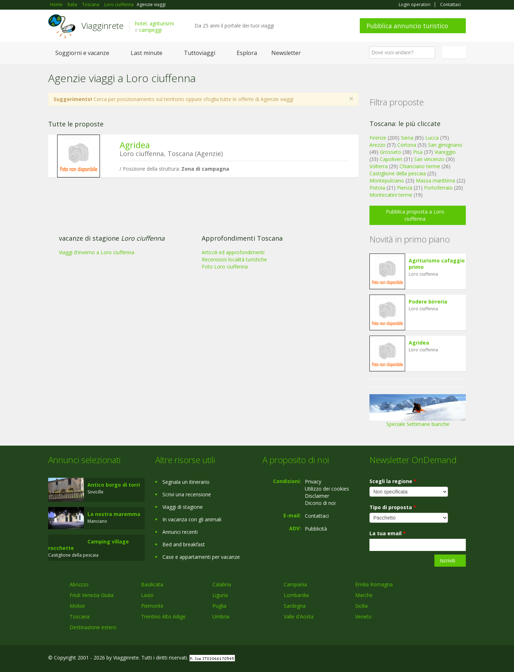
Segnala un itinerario (186, 481)
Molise (77, 605)
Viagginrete (102, 25)
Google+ (427, 658)
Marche (364, 595)
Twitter (445, 658)
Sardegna (295, 605)
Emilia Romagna (374, 584)
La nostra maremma (113, 514)
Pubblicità (316, 528)
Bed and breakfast (183, 544)
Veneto (363, 616)
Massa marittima (435, 180)
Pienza (404, 187)
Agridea (135, 145)
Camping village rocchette (88, 544)
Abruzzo (79, 584)
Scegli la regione (393, 481)
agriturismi (162, 23)
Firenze (377, 137)
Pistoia (377, 187)
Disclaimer (317, 495)
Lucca (432, 137)
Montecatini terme (390, 194)
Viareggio (445, 152)
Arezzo (377, 144)
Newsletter (286, 53)
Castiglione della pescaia (397, 173)
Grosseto (390, 152)
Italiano (455, 52)
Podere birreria (428, 301)
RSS (462, 658)
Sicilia (361, 605)
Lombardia (296, 595)
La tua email (387, 533)
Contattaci (450, 4)
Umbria (220, 616)
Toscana (80, 616)
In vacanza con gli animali (191, 519)
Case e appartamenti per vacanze (201, 556)
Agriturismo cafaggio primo (437, 263)
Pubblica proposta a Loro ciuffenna (415, 215)
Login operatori (414, 4)
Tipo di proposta (392, 507)
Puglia (219, 605)
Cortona (406, 144)
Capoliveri (391, 159)
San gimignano (445, 144)
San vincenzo (429, 159)
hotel (141, 23)
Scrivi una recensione (186, 494)
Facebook (412, 658)
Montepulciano (386, 180)
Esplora (247, 53)
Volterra (378, 166)
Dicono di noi (320, 503)
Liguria (220, 595)
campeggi (150, 29)
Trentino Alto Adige (163, 616)
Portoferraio (438, 187)
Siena (407, 137)
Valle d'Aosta (298, 616)
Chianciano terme (419, 166)
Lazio (147, 595)
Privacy (313, 481)
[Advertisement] (198, 238)
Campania (295, 584)
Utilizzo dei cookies (327, 488)
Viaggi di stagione (182, 506)
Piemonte (152, 605)
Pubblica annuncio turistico (407, 25)
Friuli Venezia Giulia (92, 595)
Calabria (221, 584)
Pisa (418, 152)
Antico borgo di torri (113, 484)
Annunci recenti (180, 531)
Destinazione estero (93, 627)
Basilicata (152, 584)
